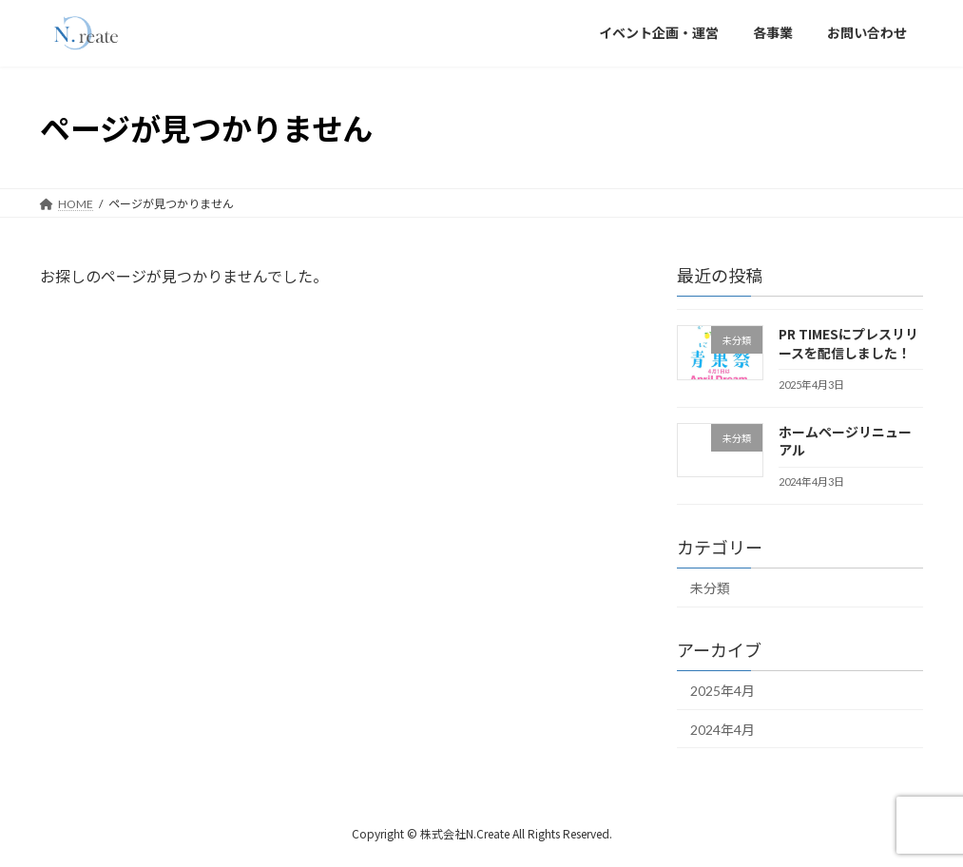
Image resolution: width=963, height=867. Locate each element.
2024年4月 (722, 730)
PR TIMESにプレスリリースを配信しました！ (848, 343)
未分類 (710, 588)
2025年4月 (722, 691)
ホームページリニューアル (845, 441)
